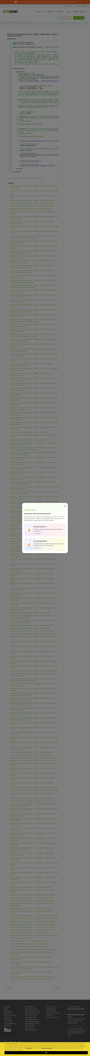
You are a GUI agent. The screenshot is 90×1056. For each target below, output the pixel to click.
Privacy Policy (28, 1048)
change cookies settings (46, 1048)
